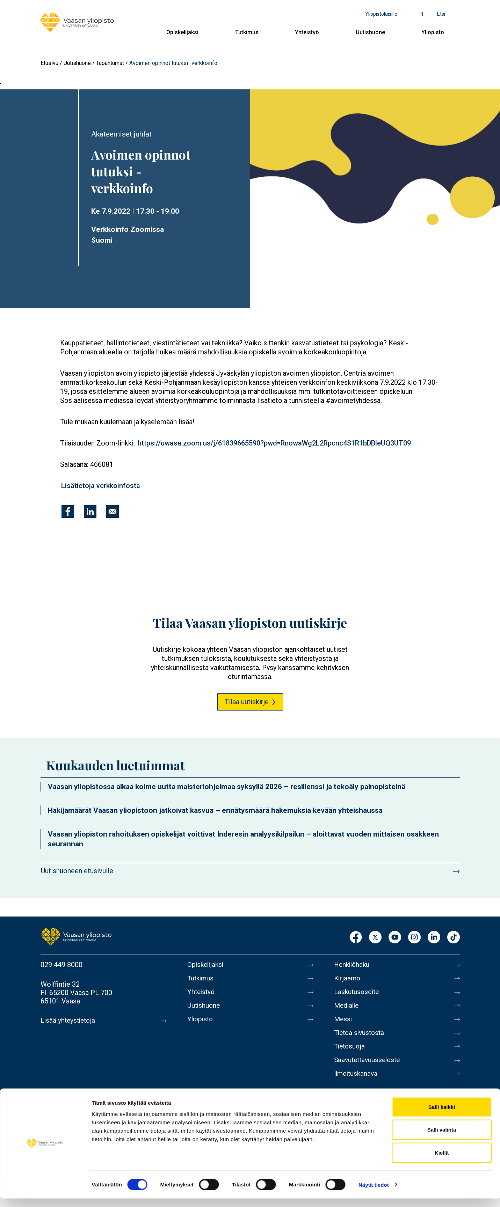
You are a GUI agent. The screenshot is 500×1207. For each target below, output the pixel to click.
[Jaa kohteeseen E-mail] (112, 511)
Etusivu (49, 63)
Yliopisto (432, 32)
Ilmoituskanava (357, 1082)
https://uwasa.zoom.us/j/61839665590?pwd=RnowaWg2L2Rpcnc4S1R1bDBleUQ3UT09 (274, 443)
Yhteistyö (307, 32)
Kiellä (442, 1161)
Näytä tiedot (373, 1193)
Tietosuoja (350, 1052)
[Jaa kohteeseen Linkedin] (90, 511)
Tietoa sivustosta (360, 1038)
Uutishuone (370, 32)
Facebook (355, 937)
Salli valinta (441, 1138)
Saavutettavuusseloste (369, 1067)
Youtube (395, 937)
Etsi (441, 14)
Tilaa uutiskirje (247, 702)
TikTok (453, 937)
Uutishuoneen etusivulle (77, 871)
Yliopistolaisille (381, 14)
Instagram (414, 937)
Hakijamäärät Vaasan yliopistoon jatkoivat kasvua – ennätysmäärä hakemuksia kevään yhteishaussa (215, 810)
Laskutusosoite (357, 994)
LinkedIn (434, 937)
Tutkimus (247, 32)
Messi (343, 1023)
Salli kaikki (441, 1115)
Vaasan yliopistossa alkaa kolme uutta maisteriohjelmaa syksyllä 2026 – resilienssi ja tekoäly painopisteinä (226, 786)
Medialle (347, 1008)
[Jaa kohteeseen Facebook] (67, 511)
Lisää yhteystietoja (69, 1020)
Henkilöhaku (353, 965)
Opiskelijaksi (182, 32)
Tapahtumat (110, 63)
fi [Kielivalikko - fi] (421, 14)
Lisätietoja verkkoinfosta (100, 485)
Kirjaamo (347, 979)
